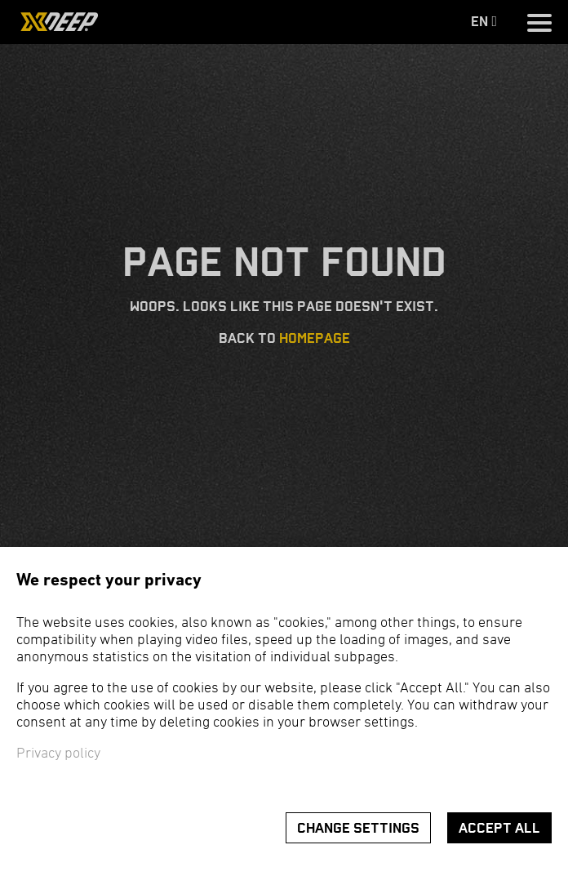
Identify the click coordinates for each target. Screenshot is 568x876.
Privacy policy (58, 754)
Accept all (499, 828)
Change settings (358, 828)
